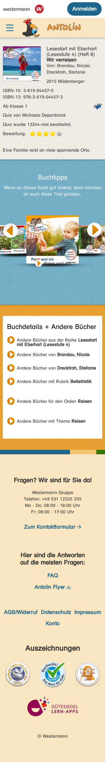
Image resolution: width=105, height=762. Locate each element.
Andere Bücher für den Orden (54, 401)
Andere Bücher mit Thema (51, 421)
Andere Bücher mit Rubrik (54, 381)
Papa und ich (57, 263)
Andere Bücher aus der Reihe (57, 340)
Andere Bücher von (53, 354)
